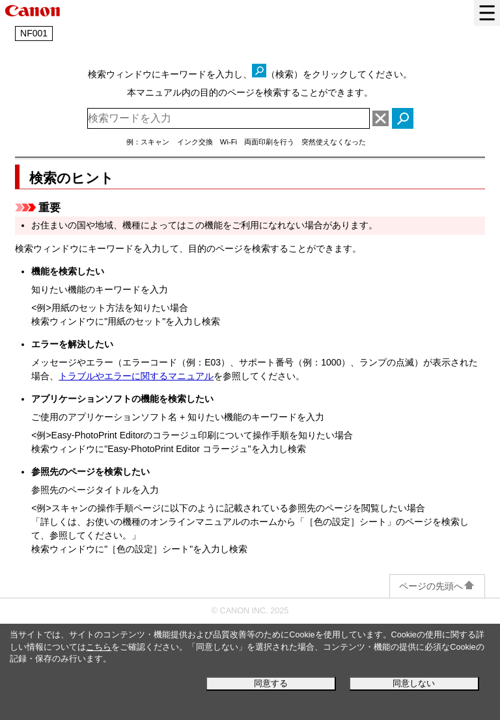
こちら (98, 647)
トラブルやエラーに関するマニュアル (136, 376)
